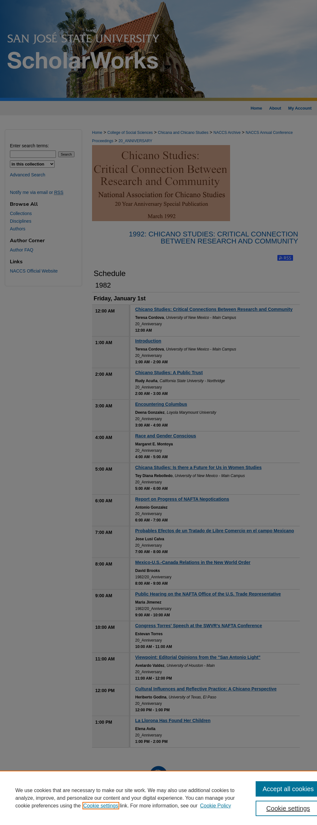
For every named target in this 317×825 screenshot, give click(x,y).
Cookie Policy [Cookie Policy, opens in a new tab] (215, 805)
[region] (158, 798)
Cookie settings (100, 805)
